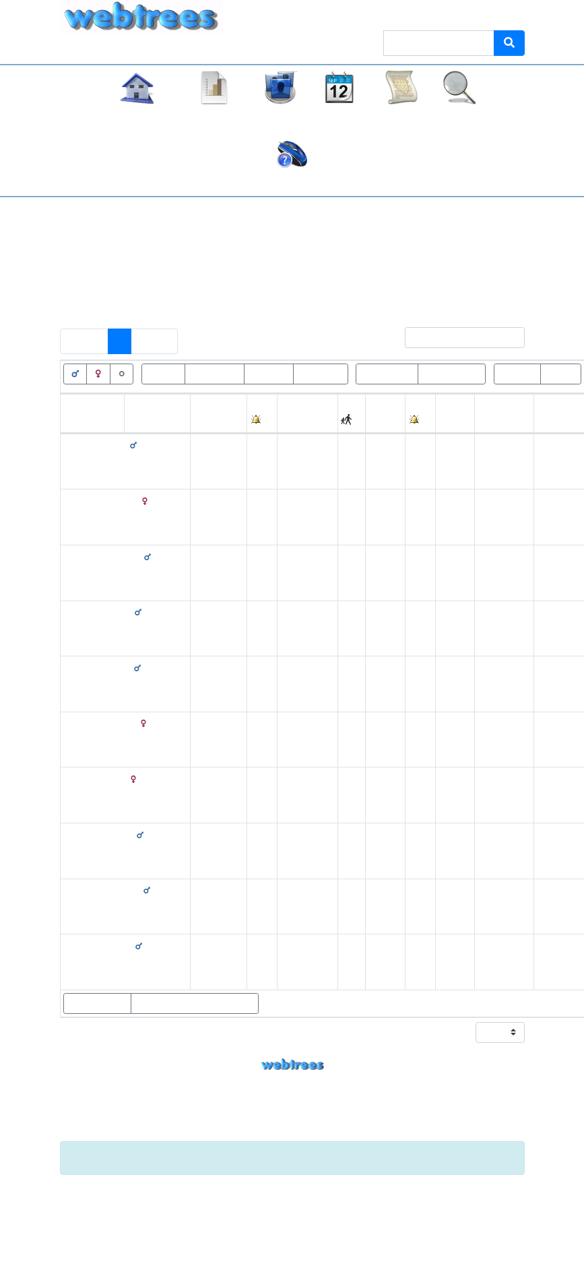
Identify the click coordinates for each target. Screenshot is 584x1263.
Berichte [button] (401, 116)
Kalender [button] (339, 116)
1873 (380, 905)
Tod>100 (269, 373)
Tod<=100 (320, 373)
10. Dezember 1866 (218, 739)
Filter (450, 337)
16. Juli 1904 (380, 794)
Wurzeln (517, 373)
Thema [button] (384, 13)
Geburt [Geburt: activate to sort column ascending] (208, 421)
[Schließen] (506, 1158)
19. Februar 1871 (211, 461)
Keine (310, 269)
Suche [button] (459, 116)
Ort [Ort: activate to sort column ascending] (287, 421)
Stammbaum (137, 116)
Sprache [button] (436, 13)
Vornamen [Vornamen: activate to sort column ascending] (86, 421)
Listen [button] (280, 116)
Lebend (163, 373)
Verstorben (214, 373)
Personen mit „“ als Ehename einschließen (180, 297)
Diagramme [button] (215, 116)
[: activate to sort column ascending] (262, 414)
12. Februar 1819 (211, 683)
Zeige (485, 1032)
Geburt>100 (387, 373)
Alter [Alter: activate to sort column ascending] (450, 421)
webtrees (292, 1065)
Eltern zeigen (97, 1003)
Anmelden (495, 13)
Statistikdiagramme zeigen (195, 1003)
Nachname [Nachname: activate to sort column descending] (151, 421)
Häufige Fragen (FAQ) (292, 182)
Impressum (292, 1132)
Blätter (560, 373)
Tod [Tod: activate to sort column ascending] (377, 421)
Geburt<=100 (452, 373)
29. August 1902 (384, 683)
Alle (347, 269)
